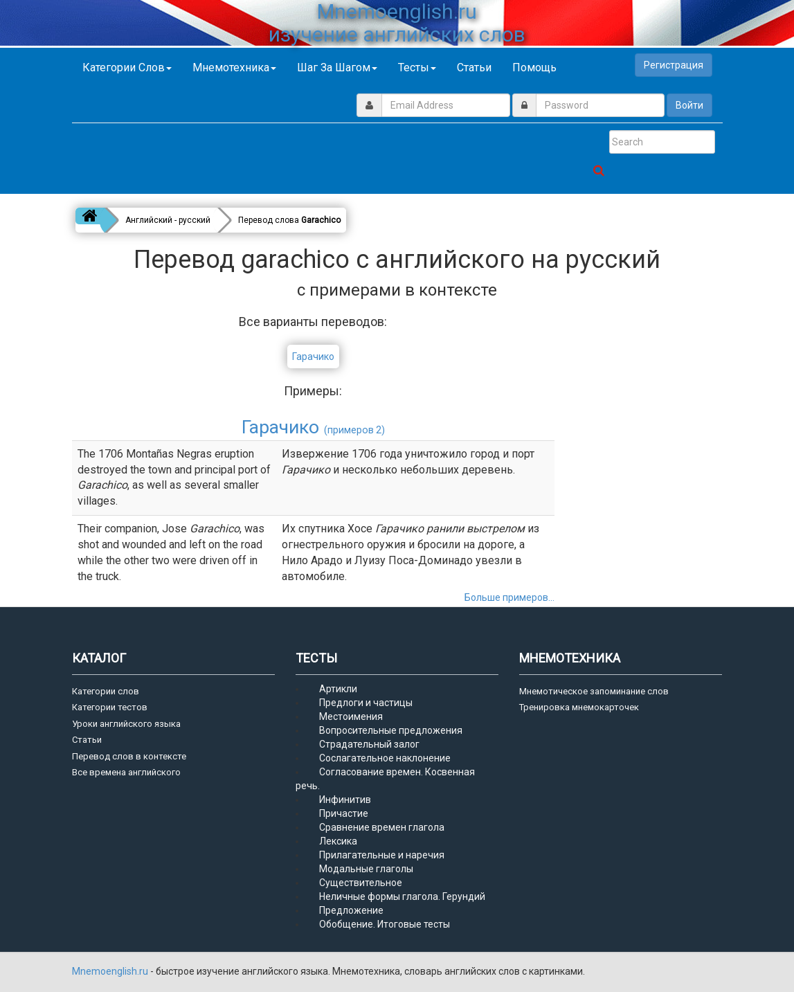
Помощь (534, 67)
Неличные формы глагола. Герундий (402, 896)
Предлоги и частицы (366, 702)
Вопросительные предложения (390, 730)
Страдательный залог (369, 744)
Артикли (338, 688)
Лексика (338, 841)
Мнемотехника (234, 67)
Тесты (417, 67)
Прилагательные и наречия (381, 854)
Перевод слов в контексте (129, 756)
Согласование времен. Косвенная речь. (385, 778)
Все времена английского (126, 772)
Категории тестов (109, 707)
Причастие (343, 813)
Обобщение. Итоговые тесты (384, 924)
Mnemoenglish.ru (111, 971)
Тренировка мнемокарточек (579, 707)
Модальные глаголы (366, 868)
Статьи (474, 67)
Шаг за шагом (337, 67)
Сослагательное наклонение (385, 758)
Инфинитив (345, 799)
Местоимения (351, 716)
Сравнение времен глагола (381, 827)
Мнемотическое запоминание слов (594, 691)
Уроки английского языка (126, 724)
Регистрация (673, 65)
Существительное (360, 882)
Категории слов (127, 67)
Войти (689, 105)
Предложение (351, 910)
